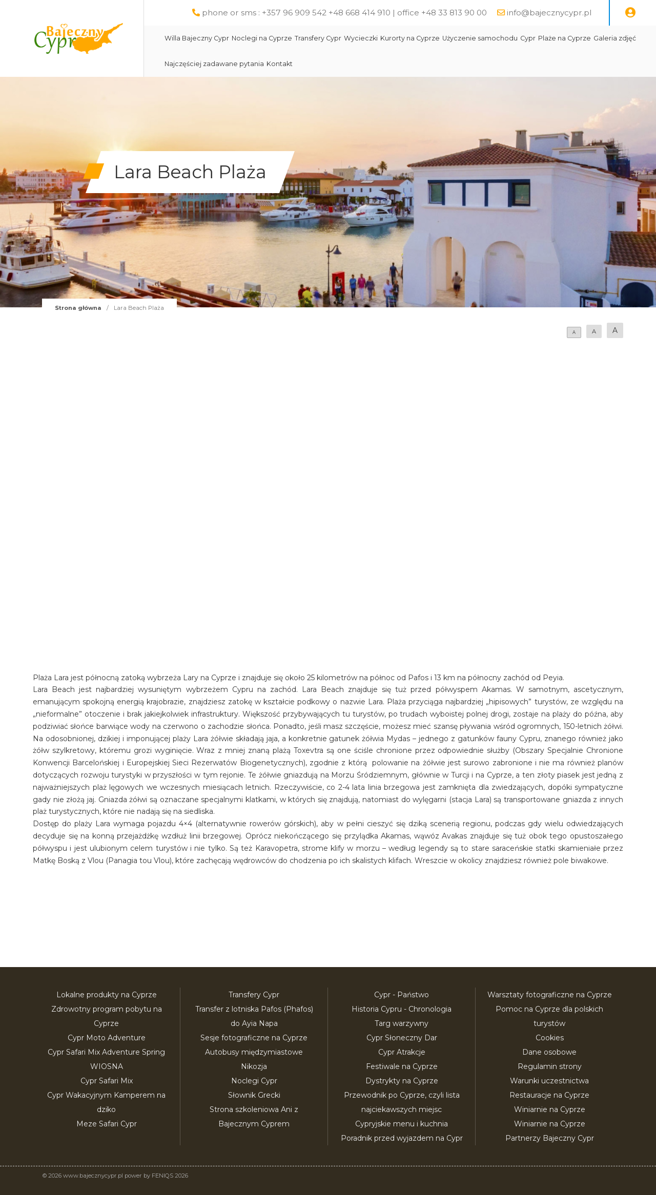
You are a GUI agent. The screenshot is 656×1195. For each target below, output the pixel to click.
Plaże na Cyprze (564, 38)
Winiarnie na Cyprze (549, 1109)
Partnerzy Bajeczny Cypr (549, 1138)
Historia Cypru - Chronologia (402, 1009)
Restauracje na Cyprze (549, 1095)
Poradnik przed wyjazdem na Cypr (402, 1138)
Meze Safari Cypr (106, 1123)
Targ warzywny (401, 1023)
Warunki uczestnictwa (549, 1080)
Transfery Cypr (318, 38)
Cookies (550, 1037)
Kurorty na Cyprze (410, 38)
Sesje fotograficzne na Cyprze (254, 1037)
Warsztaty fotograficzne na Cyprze (549, 994)
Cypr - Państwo (401, 994)
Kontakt (279, 64)
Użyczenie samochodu (480, 38)
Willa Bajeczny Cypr (197, 38)
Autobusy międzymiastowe (254, 1052)
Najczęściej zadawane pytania (214, 64)
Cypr (528, 38)
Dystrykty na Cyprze (401, 1080)
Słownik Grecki (254, 1095)
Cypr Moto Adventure (107, 1037)
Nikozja (254, 1066)
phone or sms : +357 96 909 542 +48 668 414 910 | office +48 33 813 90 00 (344, 12)
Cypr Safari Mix (106, 1080)
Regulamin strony (550, 1066)
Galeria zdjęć (614, 38)
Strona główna (78, 307)
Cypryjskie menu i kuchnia (401, 1123)
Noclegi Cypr (254, 1080)
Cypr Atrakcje (401, 1052)
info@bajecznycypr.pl (549, 12)
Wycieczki (361, 38)
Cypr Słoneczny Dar (401, 1037)
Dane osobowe (549, 1052)
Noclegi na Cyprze (262, 38)
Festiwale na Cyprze (402, 1066)
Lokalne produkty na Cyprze (106, 994)
